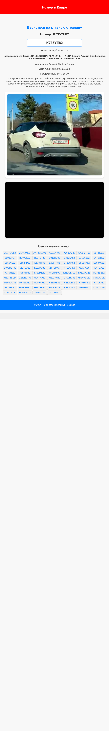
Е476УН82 (99, 258)
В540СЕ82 (24, 258)
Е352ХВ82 (84, 258)
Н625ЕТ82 (54, 287)
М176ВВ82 (99, 273)
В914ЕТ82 (39, 258)
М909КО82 (39, 282)
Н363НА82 (84, 282)
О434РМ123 (84, 287)
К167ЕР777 (54, 268)
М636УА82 (24, 282)
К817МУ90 (54, 273)
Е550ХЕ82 (10, 263)
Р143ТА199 (99, 287)
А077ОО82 (10, 253)
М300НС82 (69, 277)
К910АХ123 (84, 273)
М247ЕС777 (25, 277)
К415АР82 (69, 268)
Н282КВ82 (69, 282)
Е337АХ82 (69, 258)
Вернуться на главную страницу (54, 27)
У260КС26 (39, 292)
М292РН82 (54, 277)
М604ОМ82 (10, 282)
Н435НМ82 (25, 287)
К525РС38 (84, 268)
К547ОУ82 (99, 268)
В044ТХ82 (99, 253)
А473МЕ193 (39, 253)
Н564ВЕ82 (39, 287)
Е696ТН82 (54, 263)
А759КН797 (84, 253)
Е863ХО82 (98, 263)
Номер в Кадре (54, 7)
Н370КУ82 (99, 282)
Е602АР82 (24, 263)
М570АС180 (99, 277)
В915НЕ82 (54, 258)
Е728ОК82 (69, 263)
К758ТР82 (25, 273)
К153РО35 (39, 268)
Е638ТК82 (39, 263)
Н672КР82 (69, 287)
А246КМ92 (24, 253)
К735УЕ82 (10, 273)
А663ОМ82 (69, 253)
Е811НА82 (84, 263)
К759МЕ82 (39, 273)
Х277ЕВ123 (54, 292)
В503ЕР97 (10, 258)
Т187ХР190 (10, 292)
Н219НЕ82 (54, 282)
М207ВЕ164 (10, 277)
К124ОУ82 (24, 268)
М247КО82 (39, 277)
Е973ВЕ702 (10, 268)
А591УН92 (54, 253)
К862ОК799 (69, 273)
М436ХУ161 (84, 277)
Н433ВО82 (10, 287)
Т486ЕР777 (25, 292)
